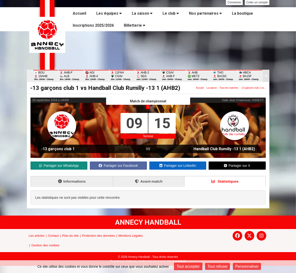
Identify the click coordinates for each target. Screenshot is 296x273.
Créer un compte (257, 2)
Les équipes (109, 13)
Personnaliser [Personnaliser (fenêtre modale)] (247, 266)
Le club (171, 13)
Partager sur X (237, 166)
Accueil (79, 13)
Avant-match (149, 181)
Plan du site (70, 235)
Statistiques (225, 181)
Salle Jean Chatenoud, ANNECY (243, 100)
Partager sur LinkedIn (177, 166)
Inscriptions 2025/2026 (93, 25)
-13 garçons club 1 (58, 149)
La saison (142, 13)
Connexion (234, 2)
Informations (72, 181)
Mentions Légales (130, 235)
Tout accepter (188, 266)
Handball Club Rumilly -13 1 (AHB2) (224, 149)
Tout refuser (217, 266)
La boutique (242, 13)
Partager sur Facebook (118, 166)
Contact (53, 235)
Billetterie (134, 25)
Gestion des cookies (45, 245)
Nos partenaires (205, 13)
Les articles (37, 235)
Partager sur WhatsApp (59, 166)
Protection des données (98, 235)
